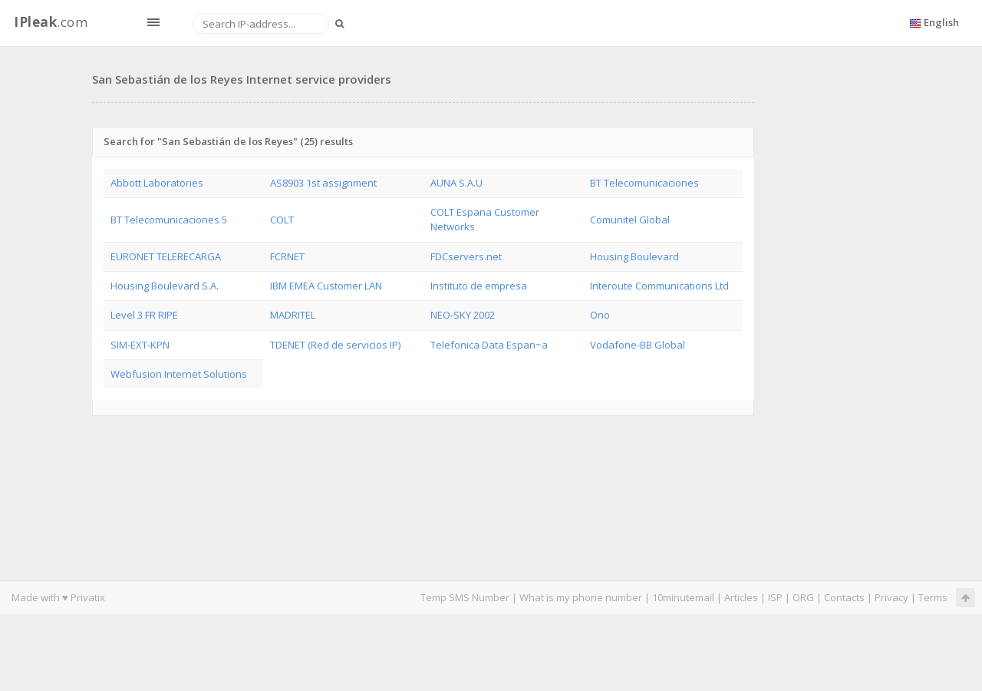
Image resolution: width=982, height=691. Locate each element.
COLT (282, 219)
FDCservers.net (466, 256)
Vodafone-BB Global (637, 345)
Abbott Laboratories (156, 183)
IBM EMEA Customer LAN (326, 286)
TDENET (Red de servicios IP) (335, 345)
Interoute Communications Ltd (659, 286)
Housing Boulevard (634, 256)
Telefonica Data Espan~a (489, 345)
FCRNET (287, 256)
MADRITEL (292, 315)
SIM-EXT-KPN (140, 345)
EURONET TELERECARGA (165, 256)
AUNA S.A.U (456, 183)
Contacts (844, 597)
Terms (932, 597)
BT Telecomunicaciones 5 (168, 219)
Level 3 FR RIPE (144, 315)
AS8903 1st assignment (323, 183)
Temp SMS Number (464, 597)
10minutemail (683, 597)
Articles (741, 597)
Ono (600, 315)
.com (50, 22)
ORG (803, 597)
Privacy (891, 597)
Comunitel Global (630, 219)
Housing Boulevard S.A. (164, 286)
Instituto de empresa (478, 286)
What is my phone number (580, 597)
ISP (776, 597)
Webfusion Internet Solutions (178, 374)
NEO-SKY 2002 (462, 315)
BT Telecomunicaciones (644, 183)
